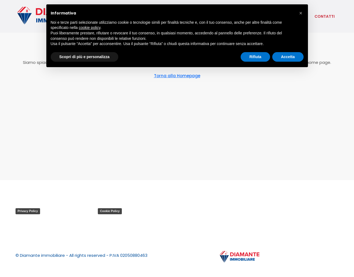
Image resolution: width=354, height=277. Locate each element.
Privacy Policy (28, 211)
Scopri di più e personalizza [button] (84, 57)
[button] (300, 13)
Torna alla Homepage (177, 76)
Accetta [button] (288, 57)
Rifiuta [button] (255, 57)
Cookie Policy (110, 211)
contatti (324, 16)
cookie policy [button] (89, 27)
